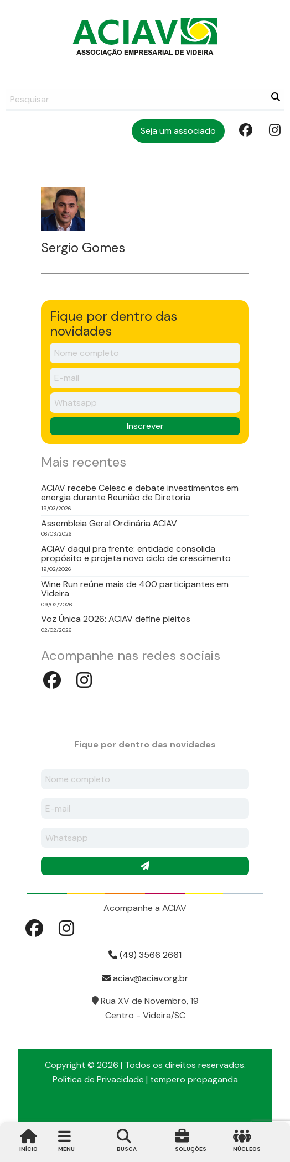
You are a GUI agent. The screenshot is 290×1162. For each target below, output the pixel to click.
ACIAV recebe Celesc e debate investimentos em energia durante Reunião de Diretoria (140, 493)
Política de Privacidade (98, 1079)
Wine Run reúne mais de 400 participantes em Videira (135, 589)
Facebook (245, 129)
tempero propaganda (194, 1079)
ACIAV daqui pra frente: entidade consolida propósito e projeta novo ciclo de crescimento (136, 553)
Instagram (274, 129)
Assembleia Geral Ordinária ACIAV (109, 523)
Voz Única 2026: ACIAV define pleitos (115, 619)
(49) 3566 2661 (145, 955)
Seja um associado (178, 131)
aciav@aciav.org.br (145, 978)
